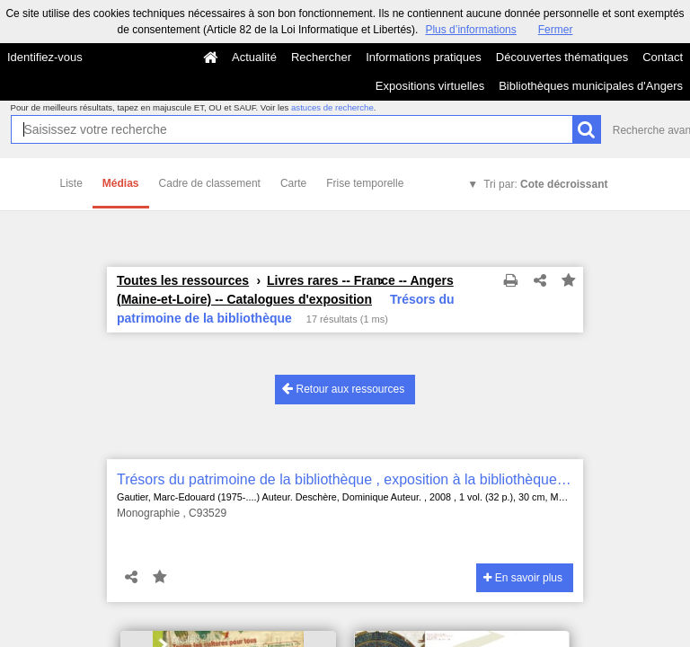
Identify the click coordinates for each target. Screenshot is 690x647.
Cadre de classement (210, 183)
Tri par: (545, 184)
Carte (293, 183)
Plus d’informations (470, 29)
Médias (120, 183)
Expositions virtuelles (430, 86)
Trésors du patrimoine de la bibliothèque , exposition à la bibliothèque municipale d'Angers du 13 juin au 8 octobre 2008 (345, 479)
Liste (71, 183)
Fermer (555, 29)
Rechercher (321, 57)
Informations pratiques (424, 57)
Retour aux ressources (343, 388)
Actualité (254, 57)
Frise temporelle (364, 183)
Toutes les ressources (183, 280)
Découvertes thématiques (562, 57)
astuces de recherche (332, 107)
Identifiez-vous (45, 57)
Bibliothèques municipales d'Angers (591, 86)
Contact (662, 57)
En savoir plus (522, 578)
